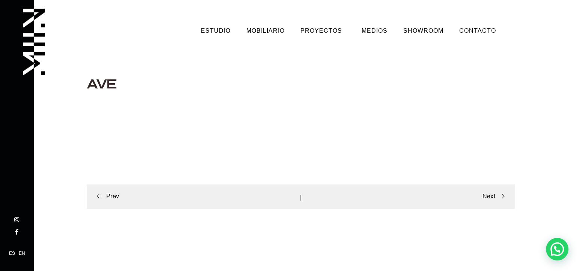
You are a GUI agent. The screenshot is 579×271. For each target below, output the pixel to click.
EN (22, 253)
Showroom (423, 30)
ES (12, 253)
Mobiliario (265, 30)
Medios (374, 30)
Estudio (215, 30)
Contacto (477, 30)
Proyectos (321, 30)
